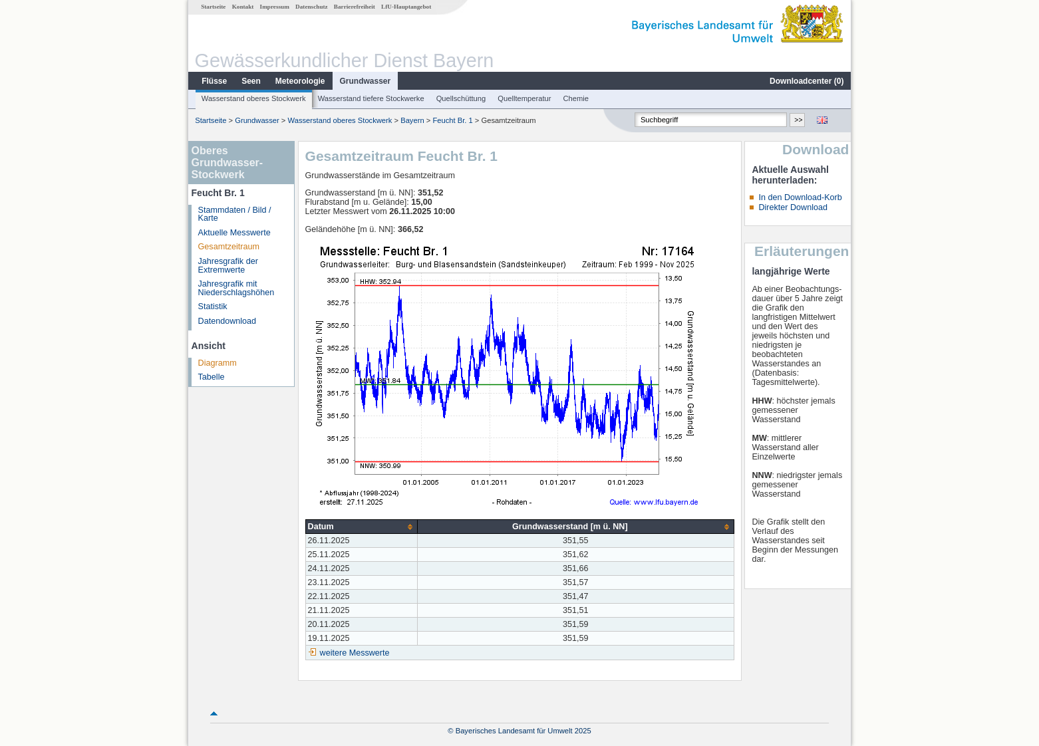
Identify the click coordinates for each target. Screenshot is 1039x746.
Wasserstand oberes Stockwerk (254, 98)
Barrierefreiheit (354, 6)
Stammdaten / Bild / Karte (234, 214)
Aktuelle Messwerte (234, 232)
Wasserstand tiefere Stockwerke (371, 98)
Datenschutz (311, 6)
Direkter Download (792, 207)
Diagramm (217, 363)
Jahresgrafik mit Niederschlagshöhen (236, 288)
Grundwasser (365, 81)
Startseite (213, 6)
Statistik (212, 306)
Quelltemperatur (524, 98)
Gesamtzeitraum (228, 246)
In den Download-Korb (799, 197)
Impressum (274, 6)
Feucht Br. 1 (452, 120)
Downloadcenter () (806, 81)
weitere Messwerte (355, 653)
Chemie (576, 98)
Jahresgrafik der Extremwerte (228, 266)
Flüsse (214, 81)
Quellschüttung (461, 98)
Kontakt (243, 6)
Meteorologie (300, 81)
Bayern (412, 120)
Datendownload (227, 321)
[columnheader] (361, 527)
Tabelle (211, 377)
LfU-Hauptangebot (406, 6)
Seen (251, 81)
